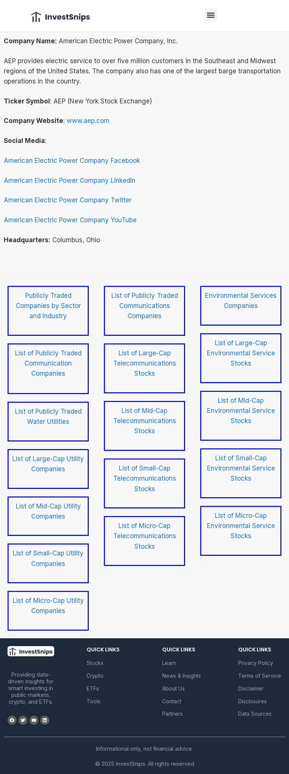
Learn (169, 663)
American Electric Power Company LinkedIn (69, 180)
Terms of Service (259, 675)
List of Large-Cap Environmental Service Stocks (241, 353)
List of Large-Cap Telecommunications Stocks (144, 363)
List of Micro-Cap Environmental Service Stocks (241, 526)
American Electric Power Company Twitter (68, 200)
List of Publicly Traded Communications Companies (144, 306)
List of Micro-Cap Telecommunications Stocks (144, 536)
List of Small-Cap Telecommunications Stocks (144, 478)
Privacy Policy (255, 663)
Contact (171, 701)
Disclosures (252, 701)
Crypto (95, 675)
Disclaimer (250, 688)
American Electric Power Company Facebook (72, 160)
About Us (173, 688)
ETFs (93, 688)
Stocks (95, 663)
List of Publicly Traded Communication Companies (48, 363)
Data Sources (255, 713)
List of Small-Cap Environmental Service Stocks (241, 468)
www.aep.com (88, 120)
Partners (172, 713)
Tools (93, 701)
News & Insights (181, 675)
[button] (211, 15)
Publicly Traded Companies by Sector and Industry (48, 306)
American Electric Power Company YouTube (70, 220)
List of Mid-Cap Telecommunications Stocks (144, 421)
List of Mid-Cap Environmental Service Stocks (241, 411)
